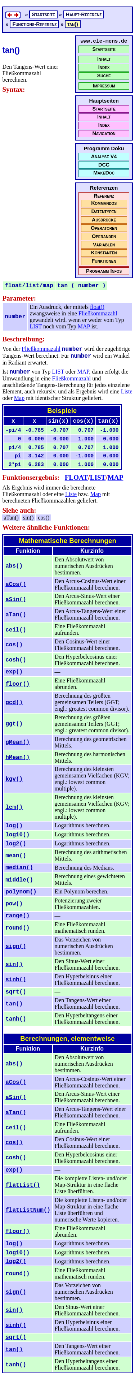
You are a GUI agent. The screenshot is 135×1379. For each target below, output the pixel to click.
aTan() (11, 517)
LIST (35, 326)
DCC (103, 165)
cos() (43, 517)
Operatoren (104, 228)
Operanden (104, 236)
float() (97, 307)
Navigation (103, 133)
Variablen (104, 244)
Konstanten (104, 252)
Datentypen (104, 211)
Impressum (104, 86)
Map (19, 398)
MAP (84, 326)
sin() (28, 517)
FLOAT (76, 477)
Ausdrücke (104, 220)
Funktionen (103, 261)
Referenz (104, 196)
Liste (126, 391)
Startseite (103, 49)
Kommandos (104, 203)
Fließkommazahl (97, 313)
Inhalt (104, 59)
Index (104, 67)
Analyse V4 (104, 156)
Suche (104, 75)
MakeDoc (103, 173)
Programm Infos (104, 271)
